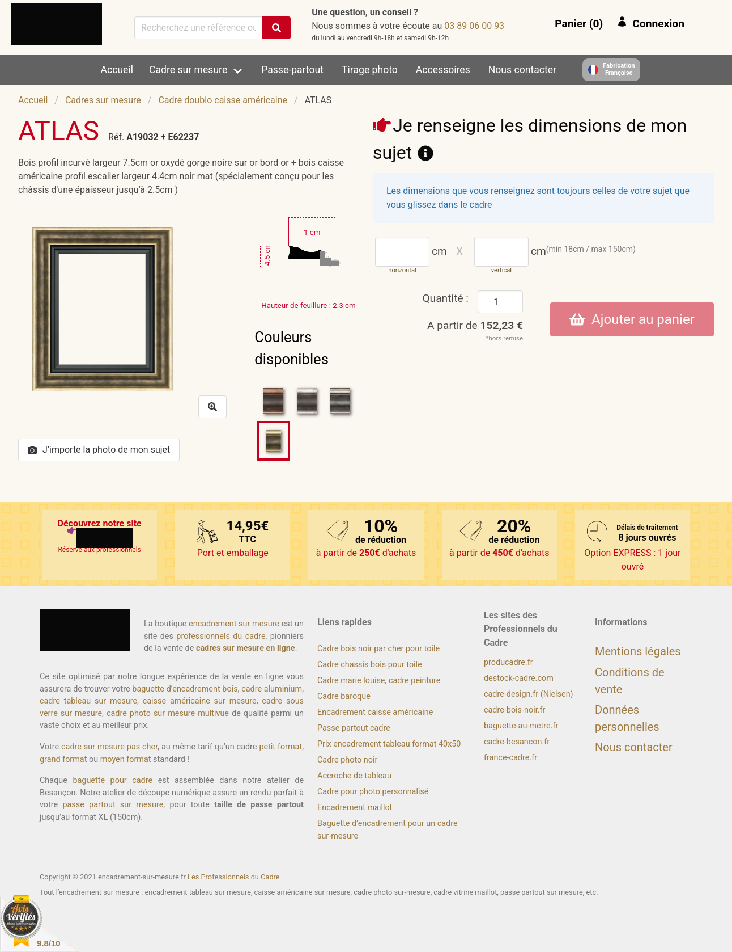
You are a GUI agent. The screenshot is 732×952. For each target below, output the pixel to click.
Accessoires (443, 69)
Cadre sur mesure (188, 69)
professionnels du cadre (220, 636)
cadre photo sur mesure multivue (168, 713)
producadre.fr (508, 662)
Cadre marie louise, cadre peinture (378, 680)
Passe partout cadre (353, 728)
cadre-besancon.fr (517, 742)
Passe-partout (292, 69)
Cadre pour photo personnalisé (372, 792)
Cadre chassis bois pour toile (369, 664)
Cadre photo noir (347, 760)
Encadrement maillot (354, 807)
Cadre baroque (344, 696)
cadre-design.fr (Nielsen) (528, 694)
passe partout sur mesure (112, 805)
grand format (63, 759)
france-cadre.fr (510, 758)
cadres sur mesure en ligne (245, 648)
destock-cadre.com (519, 678)
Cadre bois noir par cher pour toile (378, 649)
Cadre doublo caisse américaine (222, 100)
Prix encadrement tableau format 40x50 (389, 744)
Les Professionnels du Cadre (234, 877)
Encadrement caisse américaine (375, 712)
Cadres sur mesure (103, 100)
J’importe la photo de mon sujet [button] (99, 449)
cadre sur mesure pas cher (109, 747)
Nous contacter (522, 69)
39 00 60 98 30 (474, 25)
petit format (280, 747)
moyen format (125, 759)
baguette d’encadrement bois (184, 689)
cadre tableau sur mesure (88, 701)
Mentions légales (638, 651)
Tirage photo (370, 69)
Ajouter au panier (632, 319)
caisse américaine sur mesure (200, 701)
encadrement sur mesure (234, 624)
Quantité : (445, 298)
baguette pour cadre (112, 780)
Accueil (117, 69)
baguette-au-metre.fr (521, 726)
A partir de (475, 325)
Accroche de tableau (354, 776)
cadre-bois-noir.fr (514, 710)
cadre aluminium (271, 689)
